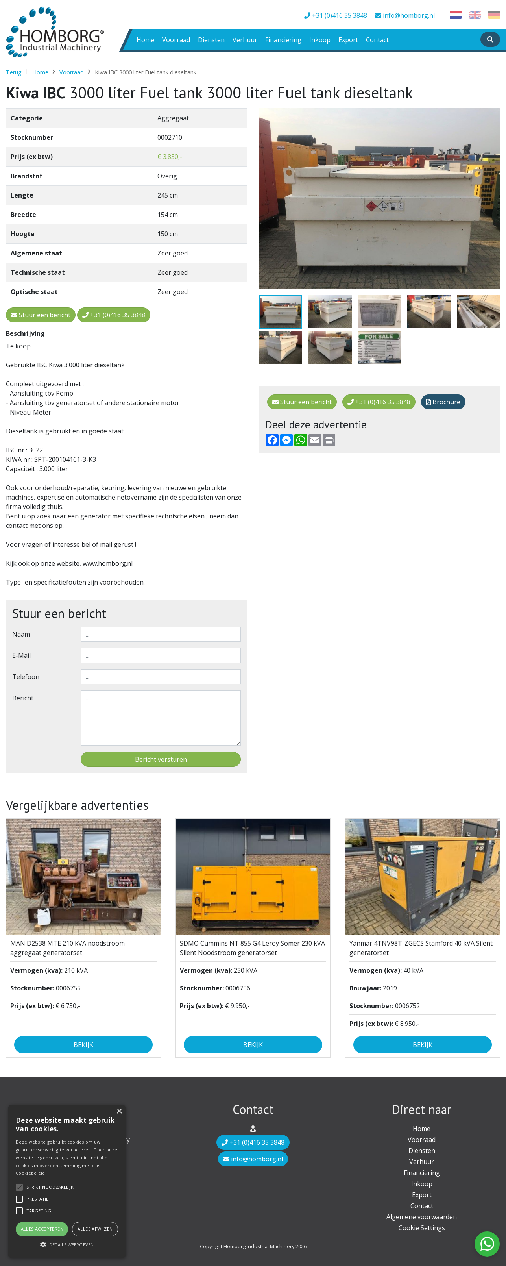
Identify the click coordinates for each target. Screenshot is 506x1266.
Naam (21, 634)
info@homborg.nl (405, 15)
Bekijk (83, 1044)
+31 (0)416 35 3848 (335, 15)
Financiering (283, 39)
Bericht (22, 698)
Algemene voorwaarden (421, 1216)
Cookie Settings (422, 1227)
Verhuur (245, 39)
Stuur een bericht (302, 402)
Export (348, 39)
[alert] (67, 1181)
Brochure (443, 402)
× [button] (119, 1111)
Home (145, 39)
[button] (67, 1244)
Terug (14, 72)
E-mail (21, 655)
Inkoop (320, 39)
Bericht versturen (161, 759)
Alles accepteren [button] (42, 1229)
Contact (377, 39)
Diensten (211, 39)
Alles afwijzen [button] (95, 1229)
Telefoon (25, 676)
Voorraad (176, 39)
